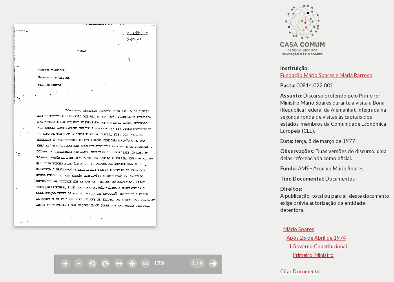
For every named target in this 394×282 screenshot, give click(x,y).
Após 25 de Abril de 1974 (316, 238)
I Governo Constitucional (318, 246)
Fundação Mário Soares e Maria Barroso (326, 75)
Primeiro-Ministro (313, 255)
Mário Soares (298, 229)
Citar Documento (300, 271)
